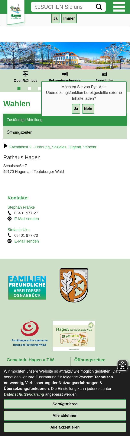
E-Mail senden (26, 219)
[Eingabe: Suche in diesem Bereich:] (61, 7)
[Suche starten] (99, 7)
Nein (88, 109)
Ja (76, 109)
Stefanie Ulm (18, 230)
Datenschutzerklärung (24, 394)
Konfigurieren (65, 404)
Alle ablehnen (64, 415)
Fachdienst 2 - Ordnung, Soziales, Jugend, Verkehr (49, 147)
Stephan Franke (21, 207)
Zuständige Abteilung (24, 120)
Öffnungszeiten (19, 132)
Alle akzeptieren (64, 427)
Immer (69, 18)
